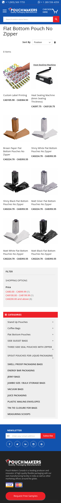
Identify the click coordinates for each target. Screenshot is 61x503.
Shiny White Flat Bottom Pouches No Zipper (44, 150)
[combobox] (31, 19)
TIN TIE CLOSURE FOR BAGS (22, 407)
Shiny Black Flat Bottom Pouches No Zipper (15, 202)
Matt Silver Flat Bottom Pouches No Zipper (43, 202)
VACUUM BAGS (15, 389)
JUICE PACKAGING (17, 395)
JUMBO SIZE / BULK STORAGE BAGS (26, 382)
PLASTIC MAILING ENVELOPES (24, 401)
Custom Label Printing (15, 95)
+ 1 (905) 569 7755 (15, 2)
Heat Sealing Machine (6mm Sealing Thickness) (43, 98)
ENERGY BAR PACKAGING (21, 370)
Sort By (26, 42)
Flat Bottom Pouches (19, 334)
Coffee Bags (14, 328)
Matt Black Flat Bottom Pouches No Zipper (43, 252)
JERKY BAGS (14, 376)
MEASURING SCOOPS (19, 414)
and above (19, 298)
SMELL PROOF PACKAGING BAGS (25, 364)
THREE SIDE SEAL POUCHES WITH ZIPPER (30, 346)
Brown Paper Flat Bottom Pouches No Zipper (13, 151)
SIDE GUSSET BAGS (18, 340)
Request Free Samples (26, 495)
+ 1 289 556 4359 (49, 2)
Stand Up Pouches (18, 322)
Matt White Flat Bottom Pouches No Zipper (15, 252)
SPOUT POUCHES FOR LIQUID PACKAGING (30, 355)
